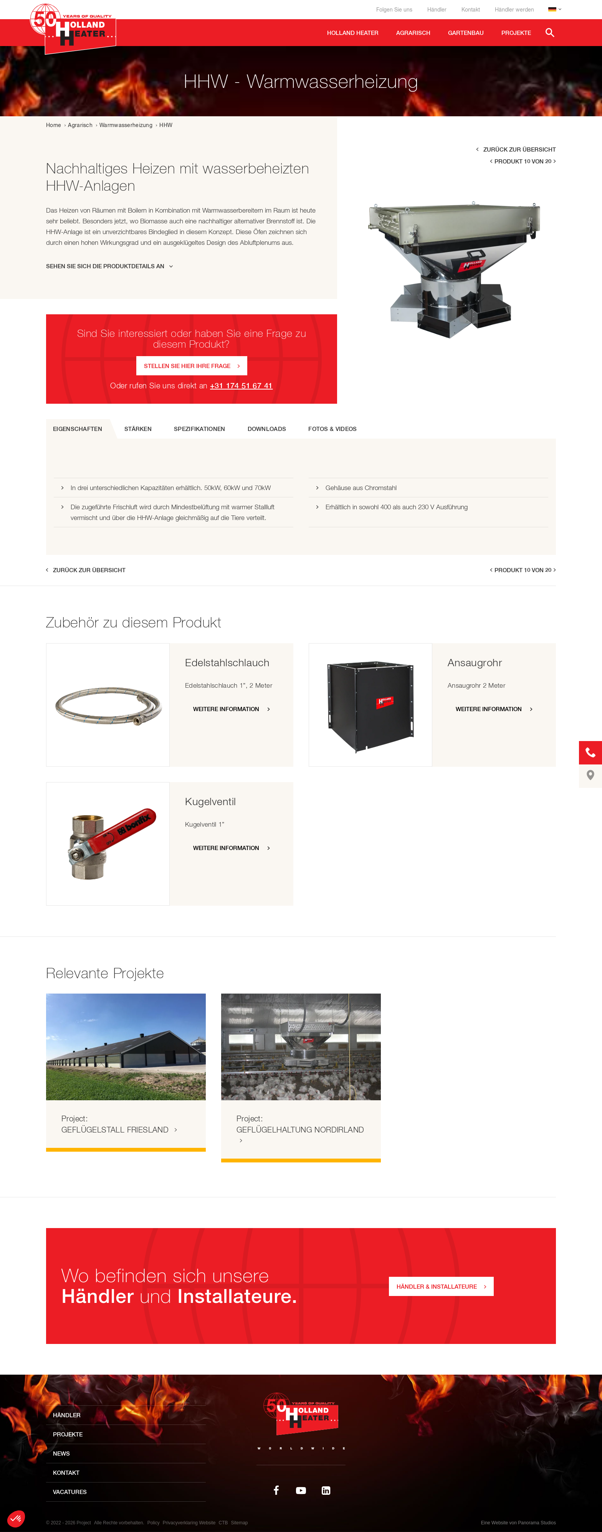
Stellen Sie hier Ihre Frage (187, 366)
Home (53, 125)
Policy (153, 1522)
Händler (437, 10)
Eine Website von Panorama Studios (518, 1522)
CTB (223, 1522)
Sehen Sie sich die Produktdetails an (105, 266)
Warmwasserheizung (125, 125)
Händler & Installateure (437, 1286)
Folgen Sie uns (394, 10)
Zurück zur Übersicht (519, 149)
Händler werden (514, 10)
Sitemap (239, 1522)
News (61, 1453)
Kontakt (470, 10)
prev (491, 161)
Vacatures (70, 1492)
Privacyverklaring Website (189, 1522)
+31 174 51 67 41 (241, 385)
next (555, 161)
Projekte (68, 1434)
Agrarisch (80, 125)
